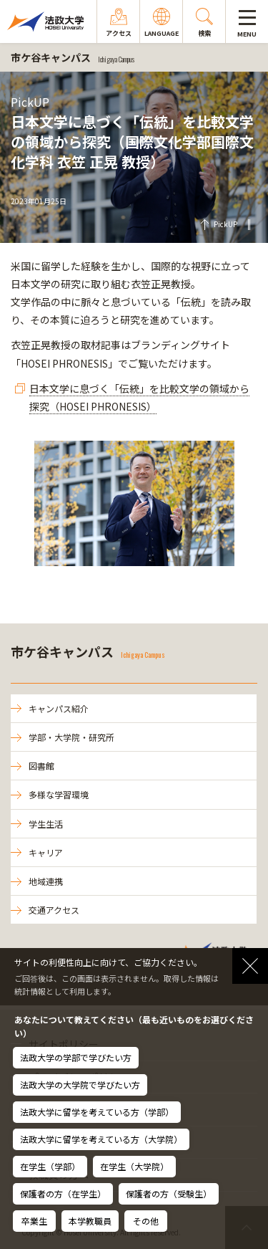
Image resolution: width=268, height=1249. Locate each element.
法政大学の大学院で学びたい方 (80, 1084)
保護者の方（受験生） (169, 1193)
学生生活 (46, 824)
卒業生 (34, 1221)
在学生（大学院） (134, 1166)
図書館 (41, 766)
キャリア (46, 852)
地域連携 (46, 881)
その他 (146, 1221)
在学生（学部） (50, 1166)
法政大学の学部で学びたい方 (75, 1057)
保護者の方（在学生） (63, 1193)
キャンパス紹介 (59, 708)
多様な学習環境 (59, 794)
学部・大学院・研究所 (71, 737)
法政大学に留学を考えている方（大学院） (101, 1139)
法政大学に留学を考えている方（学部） (97, 1112)
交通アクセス (54, 910)
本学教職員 (90, 1221)
